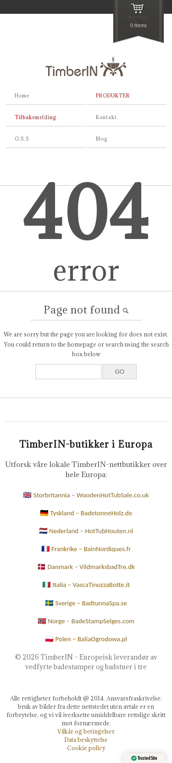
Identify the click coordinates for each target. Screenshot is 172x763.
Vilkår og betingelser (86, 731)
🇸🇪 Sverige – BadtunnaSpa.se (86, 603)
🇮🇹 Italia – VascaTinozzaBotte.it (86, 585)
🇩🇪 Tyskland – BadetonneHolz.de (86, 513)
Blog (101, 139)
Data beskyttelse (86, 739)
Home (22, 95)
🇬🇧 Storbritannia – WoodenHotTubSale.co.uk (86, 495)
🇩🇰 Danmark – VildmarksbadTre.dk (86, 567)
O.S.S (22, 139)
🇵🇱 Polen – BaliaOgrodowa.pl (86, 639)
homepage (81, 344)
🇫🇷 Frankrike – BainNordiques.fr (86, 549)
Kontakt (106, 117)
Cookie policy (86, 748)
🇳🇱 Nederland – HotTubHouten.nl (86, 531)
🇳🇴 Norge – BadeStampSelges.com (86, 621)
